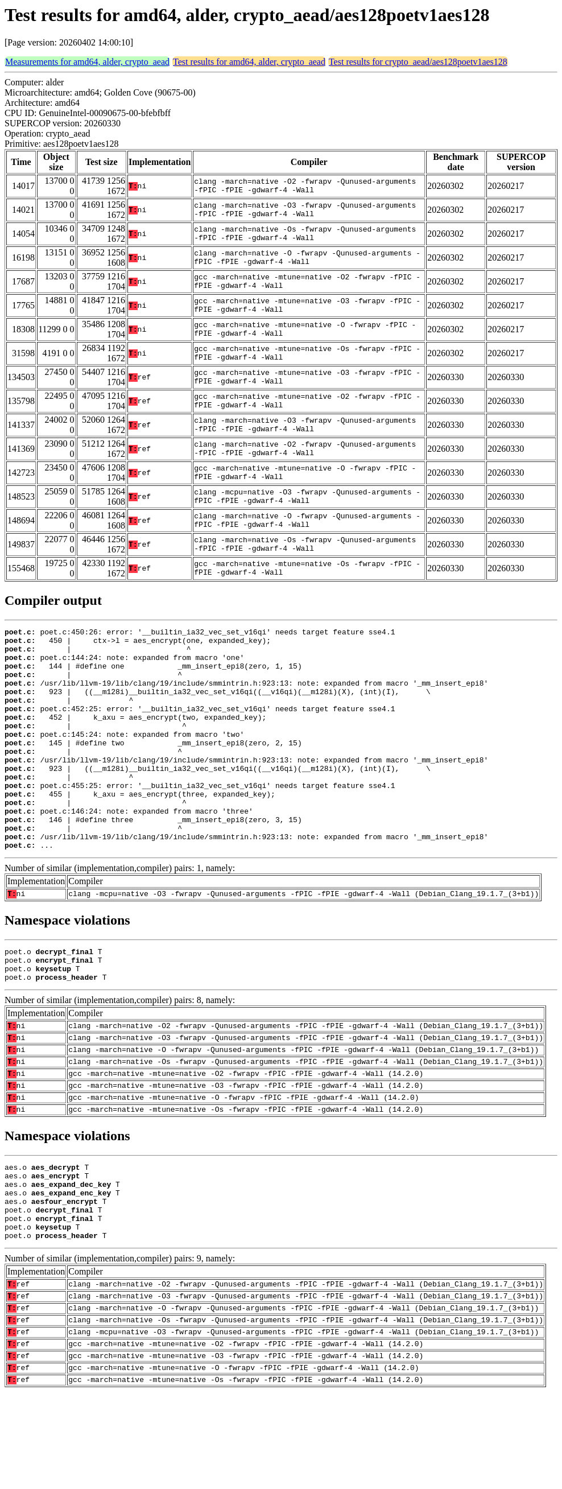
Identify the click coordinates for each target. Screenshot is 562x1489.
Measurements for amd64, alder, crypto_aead (87, 62)
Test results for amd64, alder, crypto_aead (249, 62)
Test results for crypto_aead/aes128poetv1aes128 (418, 62)
